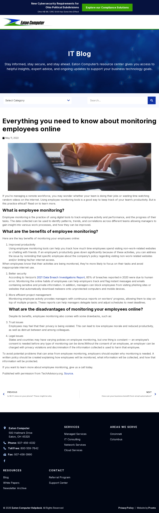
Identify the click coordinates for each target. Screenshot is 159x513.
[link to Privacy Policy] (126, 508)
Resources (12, 470)
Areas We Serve (123, 427)
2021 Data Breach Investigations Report (61, 277)
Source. (69, 373)
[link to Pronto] (146, 508)
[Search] (152, 100)
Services (72, 427)
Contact (56, 470)
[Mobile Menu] (155, 22)
